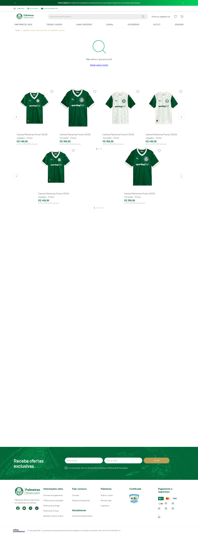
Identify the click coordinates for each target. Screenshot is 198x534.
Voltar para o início (99, 64)
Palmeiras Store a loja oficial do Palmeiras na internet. (27, 494)
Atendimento (79, 510)
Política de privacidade (53, 500)
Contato (75, 495)
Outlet (156, 24)
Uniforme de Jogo (23, 24)
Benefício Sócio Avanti (53, 516)
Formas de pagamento (53, 495)
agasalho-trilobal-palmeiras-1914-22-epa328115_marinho (44, 30)
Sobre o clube (107, 495)
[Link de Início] (17, 30)
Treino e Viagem (54, 24)
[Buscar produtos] (144, 16)
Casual (109, 24)
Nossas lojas (106, 500)
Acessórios (133, 24)
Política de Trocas (51, 510)
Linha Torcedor (84, 24)
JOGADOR (179, 24)
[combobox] (98, 16)
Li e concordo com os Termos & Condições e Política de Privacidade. (98, 468)
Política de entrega (51, 505)
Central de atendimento (82, 516)
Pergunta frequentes (81, 500)
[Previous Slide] (15, 3)
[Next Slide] (183, 3)
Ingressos (105, 505)
